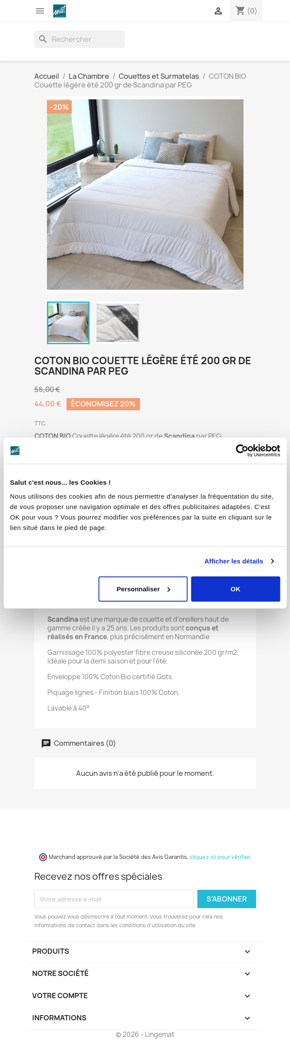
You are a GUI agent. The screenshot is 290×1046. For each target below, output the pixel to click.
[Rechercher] (79, 39)
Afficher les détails (233, 561)
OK (235, 588)
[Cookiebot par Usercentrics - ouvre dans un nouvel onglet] (242, 450)
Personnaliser (143, 588)
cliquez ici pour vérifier (220, 857)
